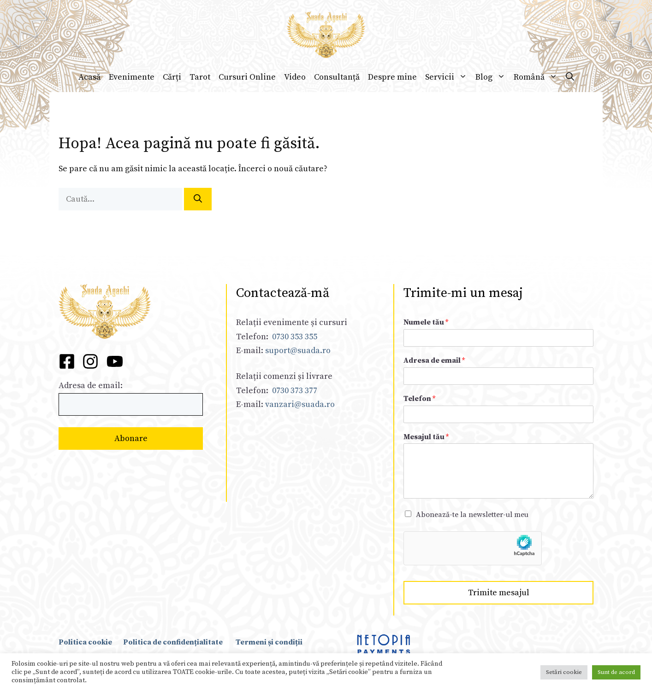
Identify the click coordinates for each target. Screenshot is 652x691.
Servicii (448, 77)
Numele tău (425, 322)
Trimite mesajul (498, 592)
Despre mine (392, 77)
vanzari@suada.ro (300, 404)
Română (538, 77)
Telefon (419, 398)
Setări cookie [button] (564, 672)
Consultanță (337, 77)
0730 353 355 (294, 336)
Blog (492, 77)
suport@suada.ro (297, 350)
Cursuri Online (247, 77)
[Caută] (198, 199)
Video (295, 77)
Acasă (89, 77)
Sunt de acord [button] (616, 672)
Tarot (200, 77)
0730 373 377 (294, 390)
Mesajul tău (426, 436)
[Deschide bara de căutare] (570, 77)
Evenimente (131, 77)
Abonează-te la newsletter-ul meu (472, 514)
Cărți (172, 77)
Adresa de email (434, 360)
